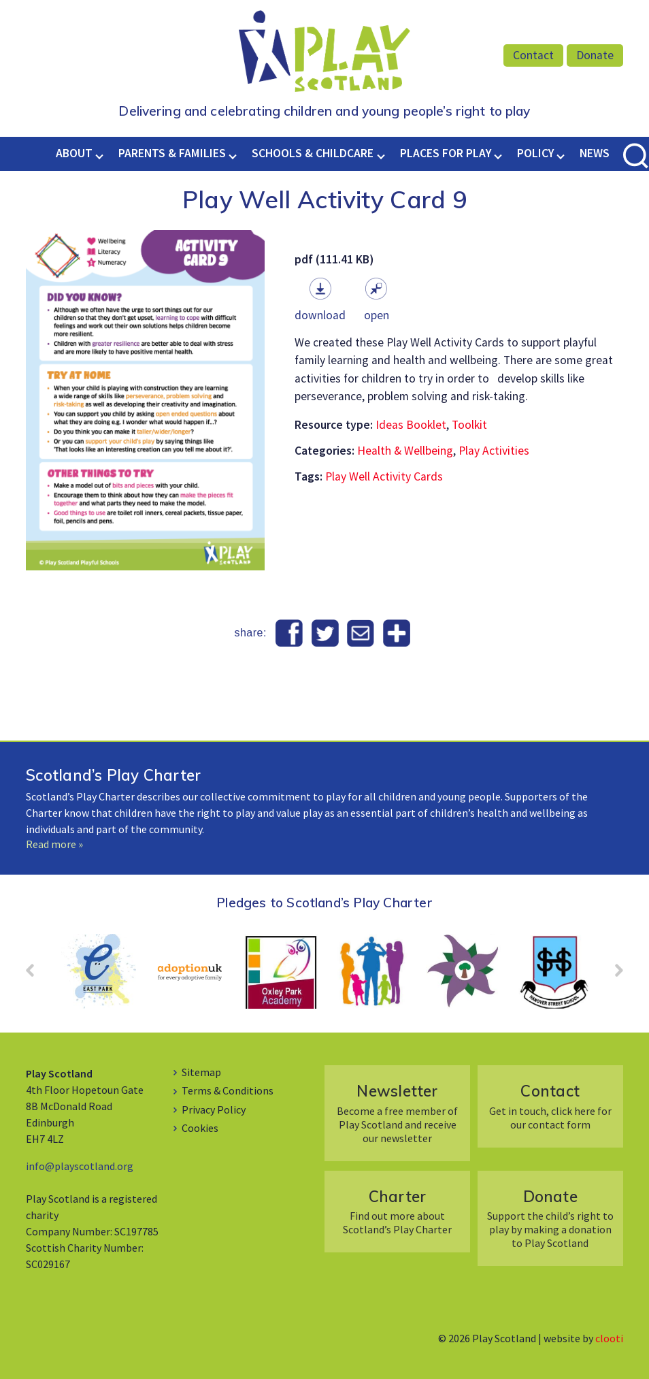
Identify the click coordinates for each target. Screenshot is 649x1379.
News (595, 153)
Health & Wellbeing (405, 450)
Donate (595, 55)
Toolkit (469, 424)
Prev (37, 975)
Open (376, 315)
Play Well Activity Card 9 (324, 199)
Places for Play (445, 153)
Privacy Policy (214, 1109)
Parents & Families (172, 153)
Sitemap (201, 1072)
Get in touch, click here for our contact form (550, 1106)
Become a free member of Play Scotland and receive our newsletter (397, 1112)
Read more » (54, 844)
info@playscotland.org (79, 1166)
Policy (535, 153)
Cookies (200, 1128)
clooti (609, 1338)
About (74, 153)
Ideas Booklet (411, 424)
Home (42, 153)
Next (612, 975)
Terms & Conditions (227, 1090)
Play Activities (494, 450)
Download (320, 315)
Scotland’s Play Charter (113, 775)
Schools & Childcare (312, 153)
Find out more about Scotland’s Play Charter (397, 1211)
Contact (533, 55)
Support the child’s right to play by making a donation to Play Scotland (550, 1218)
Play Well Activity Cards (384, 476)
